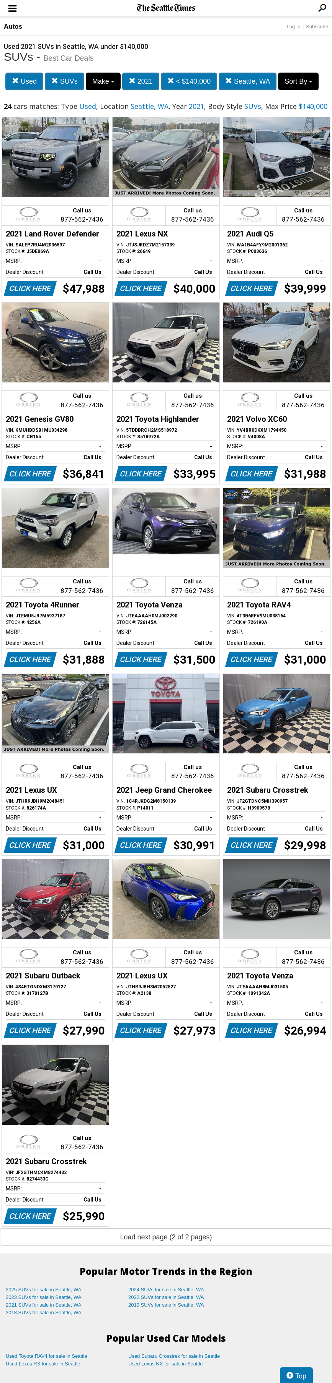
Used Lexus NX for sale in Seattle (165, 1364)
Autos (13, 26)
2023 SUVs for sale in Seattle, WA (44, 1297)
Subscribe (317, 26)
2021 (141, 81)
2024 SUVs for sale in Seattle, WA (166, 1289)
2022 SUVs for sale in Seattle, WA (166, 1297)
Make (103, 81)
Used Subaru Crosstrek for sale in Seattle (174, 1356)
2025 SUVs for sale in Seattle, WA (44, 1289)
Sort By (298, 81)
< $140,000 (189, 81)
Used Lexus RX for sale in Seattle (43, 1364)
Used (24, 81)
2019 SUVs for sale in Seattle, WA (166, 1305)
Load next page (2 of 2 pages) (166, 1237)
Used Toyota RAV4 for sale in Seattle (46, 1356)
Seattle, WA (247, 81)
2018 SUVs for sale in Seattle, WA (44, 1312)
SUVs (64, 81)
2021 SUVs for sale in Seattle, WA (44, 1305)
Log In (293, 26)
